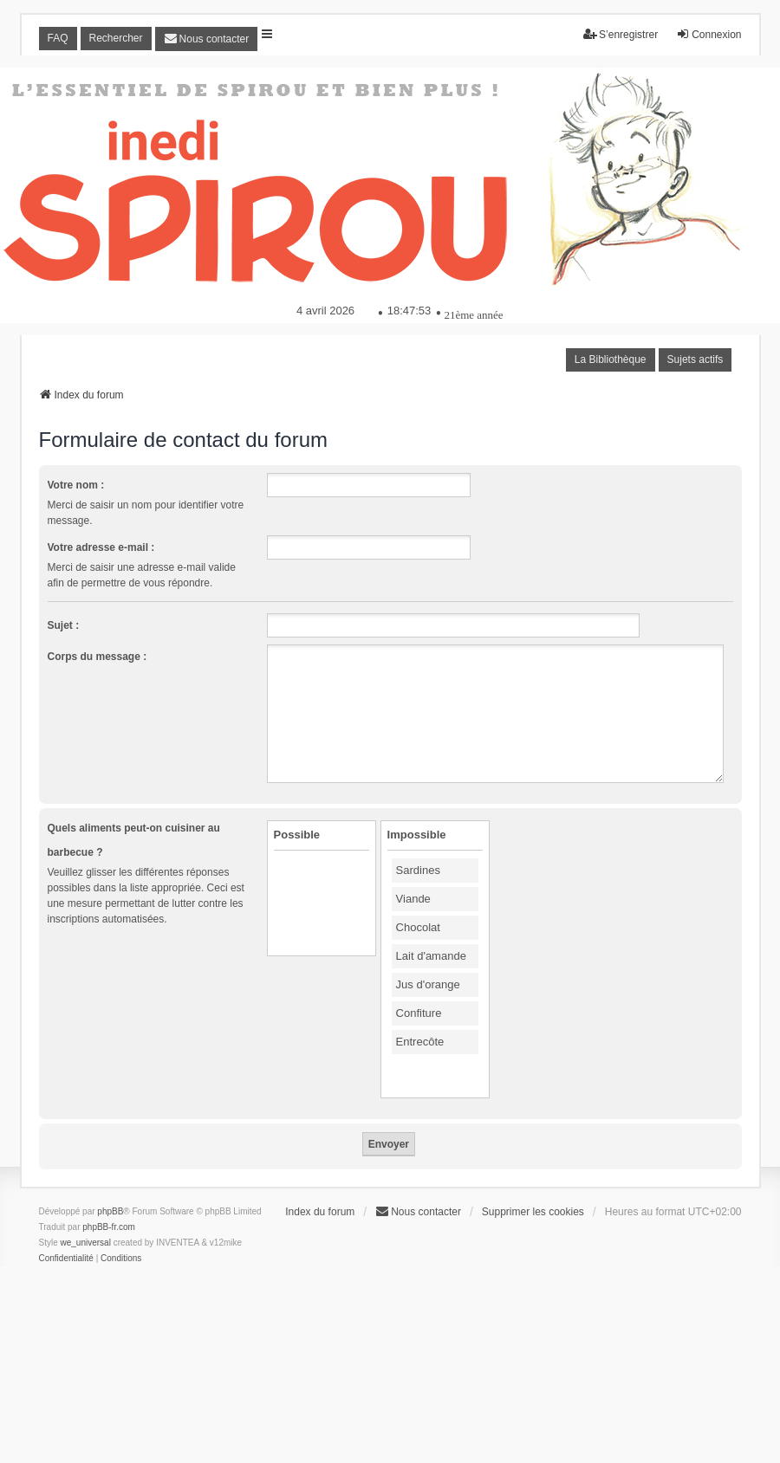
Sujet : (64, 625)
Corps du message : (97, 657)
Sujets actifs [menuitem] (695, 359)
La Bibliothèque (611, 359)
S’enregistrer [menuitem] (620, 34)
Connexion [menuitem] (708, 34)
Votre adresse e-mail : (101, 547)
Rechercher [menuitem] (116, 38)
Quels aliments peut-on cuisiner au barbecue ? (134, 840)
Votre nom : (76, 485)
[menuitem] (206, 39)
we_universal (86, 1242)
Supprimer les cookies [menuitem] (533, 1212)
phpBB (110, 1211)
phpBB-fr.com (108, 1227)
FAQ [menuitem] (58, 38)
